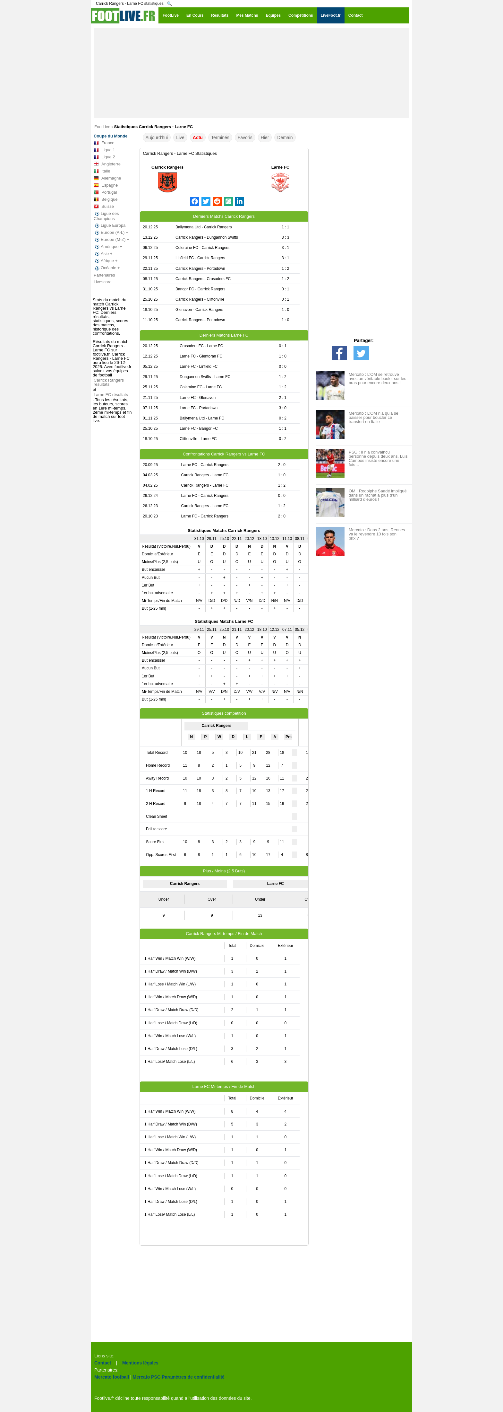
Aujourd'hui (157, 137)
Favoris (245, 137)
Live (180, 137)
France (104, 143)
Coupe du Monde (110, 136)
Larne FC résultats (111, 394)
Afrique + (105, 260)
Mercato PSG (147, 1377)
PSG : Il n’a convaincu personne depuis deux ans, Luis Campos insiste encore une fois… (378, 458)
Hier (265, 137)
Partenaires (104, 275)
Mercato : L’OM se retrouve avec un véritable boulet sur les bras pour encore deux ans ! (377, 378)
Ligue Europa (109, 225)
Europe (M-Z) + (111, 239)
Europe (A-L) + (111, 232)
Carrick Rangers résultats (109, 382)
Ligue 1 (104, 150)
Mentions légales (140, 1362)
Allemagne (107, 178)
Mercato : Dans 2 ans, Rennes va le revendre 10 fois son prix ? (377, 534)
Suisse (104, 206)
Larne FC (280, 167)
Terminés (220, 137)
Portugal (105, 192)
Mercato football (111, 1377)
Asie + (103, 253)
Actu (198, 137)
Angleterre (107, 164)
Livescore (103, 281)
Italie (102, 171)
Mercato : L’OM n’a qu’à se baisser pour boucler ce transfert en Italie (373, 417)
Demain (285, 137)
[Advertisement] (251, 73)
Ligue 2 (104, 157)
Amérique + (108, 246)
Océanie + (107, 267)
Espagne (106, 185)
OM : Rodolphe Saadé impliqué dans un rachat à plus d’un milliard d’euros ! (378, 495)
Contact (102, 1362)
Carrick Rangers (167, 167)
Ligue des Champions (106, 216)
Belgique (106, 199)
